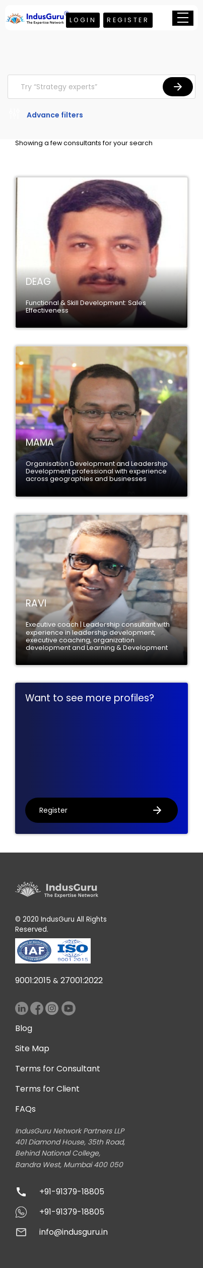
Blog (23, 1028)
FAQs (25, 1109)
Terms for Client (47, 1089)
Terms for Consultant (57, 1068)
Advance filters (45, 115)
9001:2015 (33, 980)
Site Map (32, 1048)
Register (128, 20)
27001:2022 (81, 980)
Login (83, 20)
